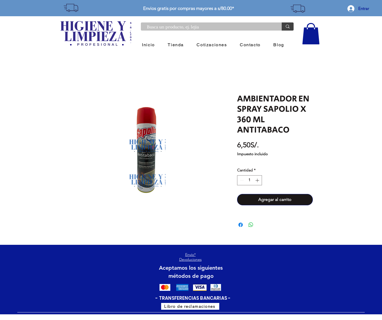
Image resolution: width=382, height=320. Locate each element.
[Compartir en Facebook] (240, 225)
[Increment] (257, 180)
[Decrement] (241, 180)
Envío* (190, 254)
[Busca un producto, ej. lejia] (208, 27)
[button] (311, 33)
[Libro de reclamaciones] (190, 306)
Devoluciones (190, 259)
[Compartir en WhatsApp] (251, 225)
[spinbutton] (249, 180)
